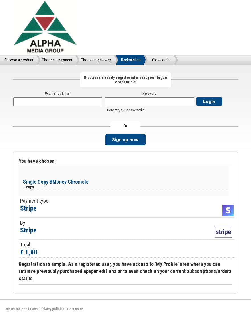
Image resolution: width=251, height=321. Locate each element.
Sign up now (125, 139)
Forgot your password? (125, 110)
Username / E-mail (58, 94)
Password (150, 94)
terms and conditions (22, 309)
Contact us (75, 309)
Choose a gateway (96, 60)
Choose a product (18, 60)
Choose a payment (57, 60)
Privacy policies (52, 309)
